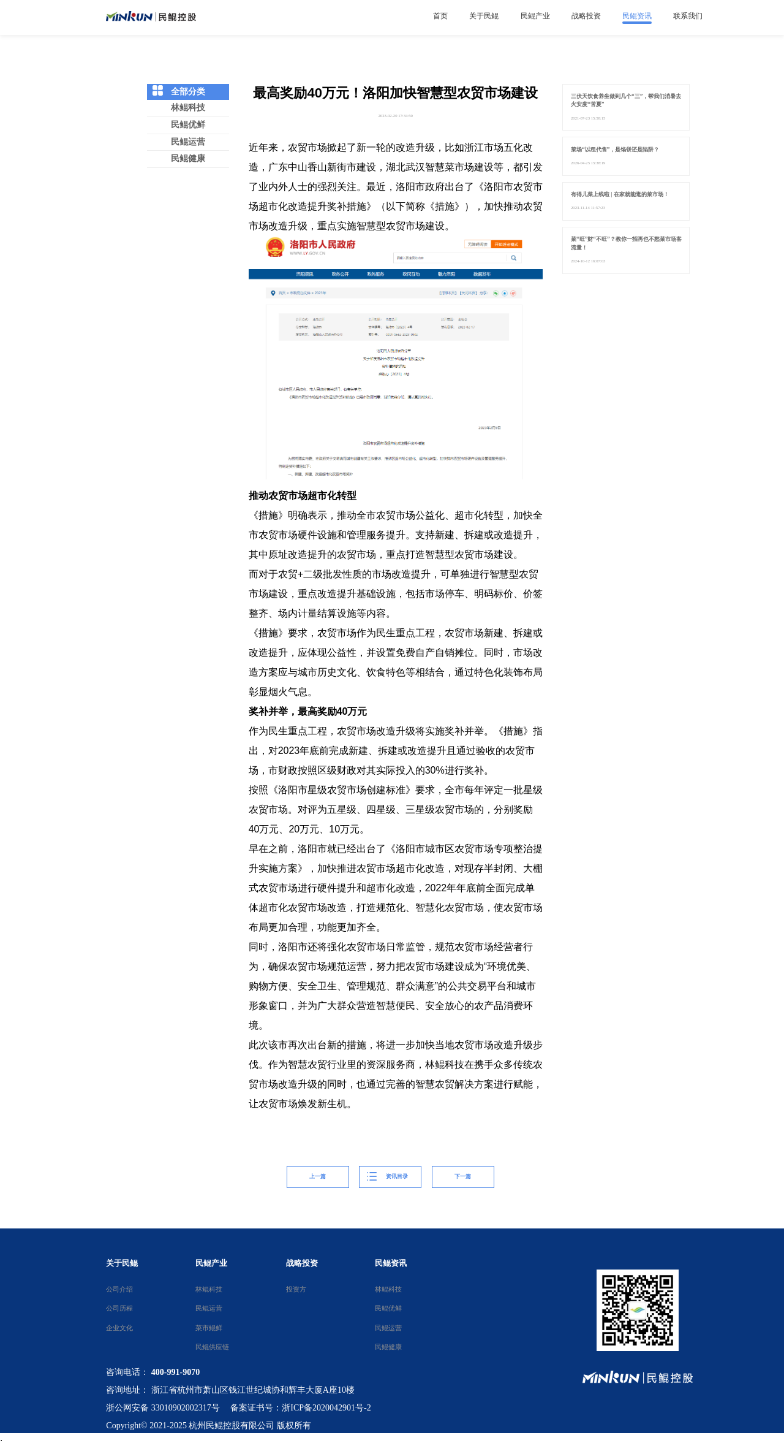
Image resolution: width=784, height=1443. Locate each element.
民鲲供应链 (208, 1346)
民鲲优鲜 (188, 124)
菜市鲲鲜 (208, 1327)
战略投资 (302, 1263)
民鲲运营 (188, 142)
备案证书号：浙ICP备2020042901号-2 (300, 1407)
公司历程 (119, 1308)
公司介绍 (119, 1289)
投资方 (295, 1289)
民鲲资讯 (391, 1263)
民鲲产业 (211, 1263)
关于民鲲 (122, 1263)
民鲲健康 (188, 158)
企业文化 (119, 1327)
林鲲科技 (188, 107)
